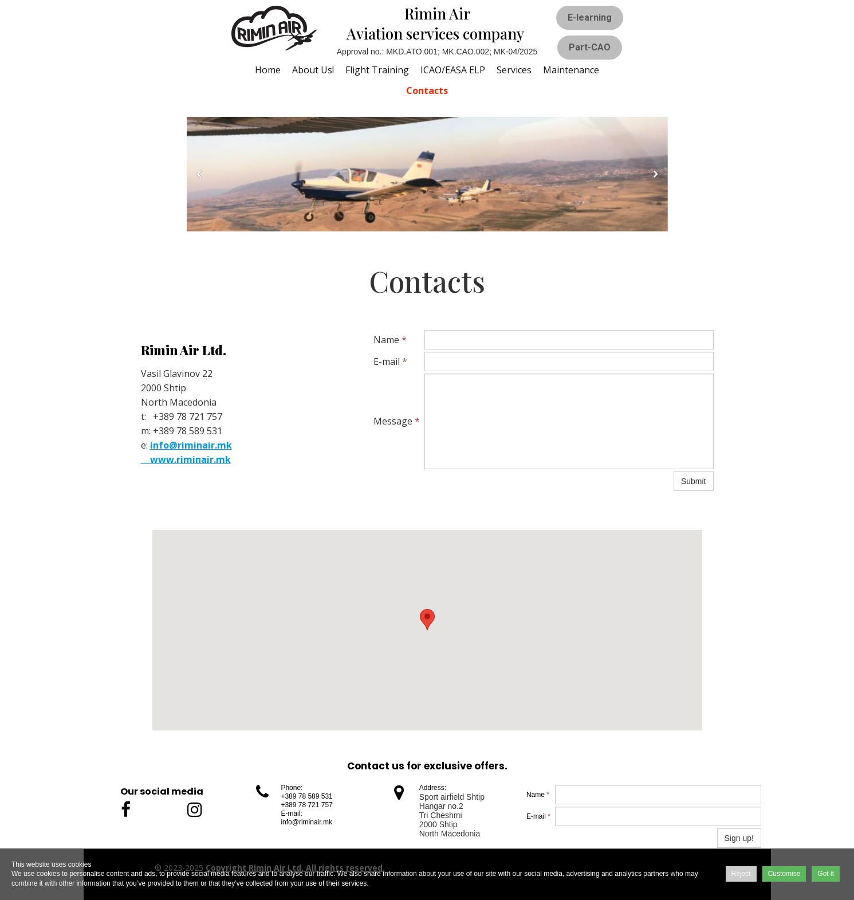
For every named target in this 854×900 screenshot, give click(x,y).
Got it (825, 874)
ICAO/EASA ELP (452, 70)
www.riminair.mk (186, 459)
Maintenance (571, 70)
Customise (784, 874)
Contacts (427, 90)
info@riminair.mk (191, 445)
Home (268, 70)
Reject (741, 874)
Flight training (377, 70)
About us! (313, 70)
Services (514, 70)
